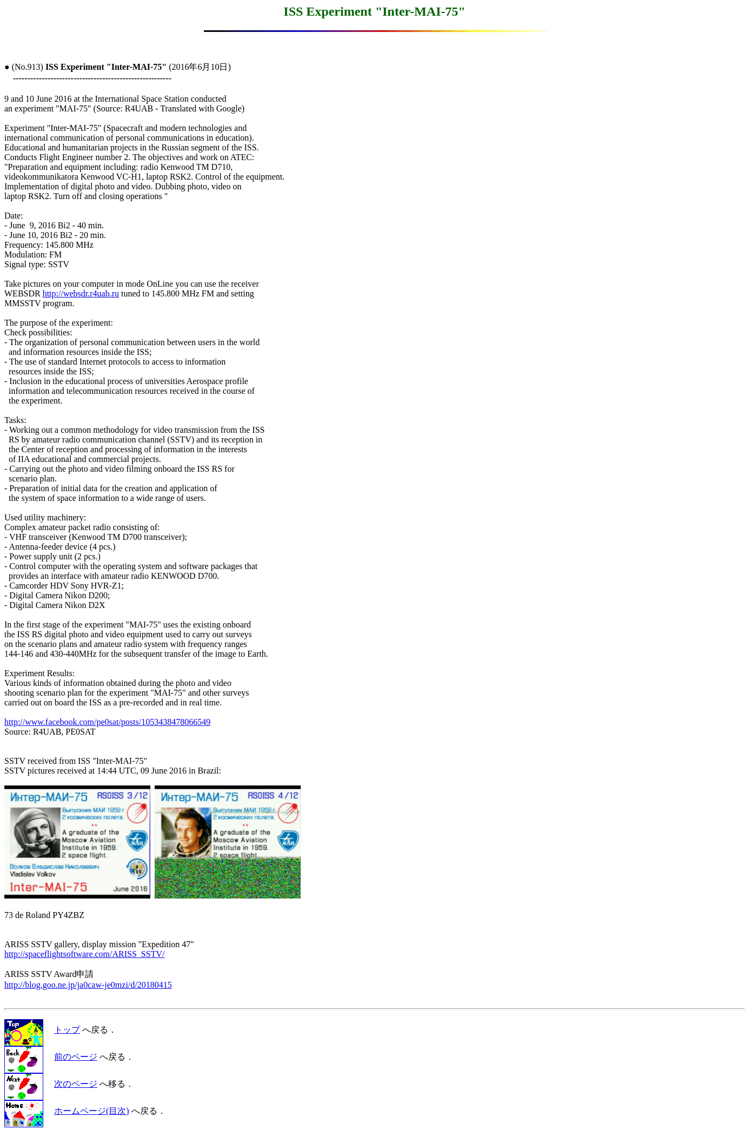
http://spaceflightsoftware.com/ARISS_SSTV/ (84, 954)
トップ (67, 1029)
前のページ (75, 1056)
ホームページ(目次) (91, 1110)
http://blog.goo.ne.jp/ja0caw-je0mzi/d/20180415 (88, 984)
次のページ (75, 1083)
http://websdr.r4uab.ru (81, 293)
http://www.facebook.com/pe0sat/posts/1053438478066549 (107, 721)
